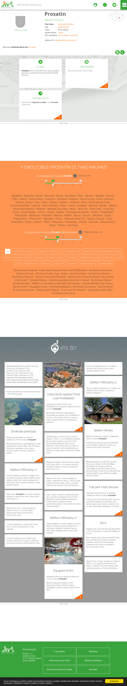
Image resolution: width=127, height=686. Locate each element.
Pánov (50, 212)
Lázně (18, 263)
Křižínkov (74, 202)
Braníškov (70, 195)
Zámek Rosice (105, 286)
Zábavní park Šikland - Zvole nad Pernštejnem (61, 290)
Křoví (84, 202)
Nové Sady (95, 208)
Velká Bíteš (17, 222)
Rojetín (68, 215)
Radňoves (34, 215)
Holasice (73, 199)
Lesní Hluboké (50, 205)
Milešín (113, 205)
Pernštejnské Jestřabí (77, 212)
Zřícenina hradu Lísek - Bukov (52, 273)
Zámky (60, 257)
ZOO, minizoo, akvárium (24, 251)
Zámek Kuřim (20, 286)
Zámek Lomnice (25, 273)
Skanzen (86, 251)
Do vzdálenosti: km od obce (54, 175)
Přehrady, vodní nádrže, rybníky (107, 251)
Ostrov (41, 212)
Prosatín (55, 13)
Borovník (49, 195)
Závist (52, 225)
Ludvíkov (82, 205)
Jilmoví (29, 202)
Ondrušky (108, 208)
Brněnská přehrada (23, 290)
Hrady (50, 257)
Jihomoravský (63, 27)
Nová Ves (83, 208)
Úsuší (109, 218)
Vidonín (38, 222)
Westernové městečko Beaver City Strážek (91, 276)
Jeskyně (119, 257)
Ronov (77, 215)
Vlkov (47, 222)
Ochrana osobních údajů (59, 669)
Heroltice (62, 199)
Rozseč (86, 215)
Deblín (23, 199)
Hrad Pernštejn (78, 273)
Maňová (93, 205)
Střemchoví (35, 218)
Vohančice (57, 222)
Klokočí (53, 202)
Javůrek (20, 202)
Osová (15, 212)
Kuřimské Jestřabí (19, 205)
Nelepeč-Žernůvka (58, 208)
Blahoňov (29, 195)
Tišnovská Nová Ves (74, 218)
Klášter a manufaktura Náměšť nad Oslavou (56, 283)
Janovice (109, 199)
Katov (44, 202)
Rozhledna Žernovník (63, 293)
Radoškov (47, 215)
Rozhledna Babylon (60, 286)
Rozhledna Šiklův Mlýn (100, 290)
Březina (89, 195)
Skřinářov (97, 215)
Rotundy (108, 257)
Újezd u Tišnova (95, 218)
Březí (80, 195)
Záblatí (83, 222)
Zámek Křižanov (38, 280)
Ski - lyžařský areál (70, 251)
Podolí (94, 212)
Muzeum (72, 263)
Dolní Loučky (36, 199)
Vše (7, 251)
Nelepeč (40, 208)
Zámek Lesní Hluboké (25, 270)
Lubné (71, 205)
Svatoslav (48, 218)
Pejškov (60, 212)
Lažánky (35, 205)
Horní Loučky (87, 199)
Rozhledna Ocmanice (84, 286)
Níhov (73, 208)
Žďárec (61, 225)
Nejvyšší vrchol (31, 263)
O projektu (59, 651)
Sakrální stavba (105, 263)
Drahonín (50, 199)
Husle (99, 199)
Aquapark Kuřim (39, 286)
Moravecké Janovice (23, 208)
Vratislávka (71, 222)
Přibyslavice (21, 215)
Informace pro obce (59, 660)
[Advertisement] (63, 143)
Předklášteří (106, 212)
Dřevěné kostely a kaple (90, 257)
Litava (63, 205)
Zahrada (93, 222)
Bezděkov (17, 195)
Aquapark (42, 251)
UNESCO (55, 251)
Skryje (108, 215)
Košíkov (63, 202)
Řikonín (58, 215)
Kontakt (93, 669)
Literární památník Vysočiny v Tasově (69, 280)
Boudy (59, 195)
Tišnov (60, 32)
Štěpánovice (19, 218)
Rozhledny (39, 257)
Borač (39, 195)
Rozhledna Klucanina (100, 270)
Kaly (37, 202)
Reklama (93, 651)
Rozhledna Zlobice (101, 280)
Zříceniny (72, 257)
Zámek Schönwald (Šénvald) (50, 276)
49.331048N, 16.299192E (68, 35)
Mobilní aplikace (93, 660)
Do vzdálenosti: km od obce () (51, 232)
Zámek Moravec (21, 283)
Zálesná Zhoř (107, 222)
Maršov (103, 205)
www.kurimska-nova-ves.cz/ (66, 40)
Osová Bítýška (28, 212)
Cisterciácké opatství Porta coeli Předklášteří (63, 270)
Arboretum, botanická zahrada (17, 257)
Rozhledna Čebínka (98, 273)
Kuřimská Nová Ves (66, 24)
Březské (100, 195)
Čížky (15, 199)
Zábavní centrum (87, 263)
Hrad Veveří (20, 280)
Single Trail (59, 263)
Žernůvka (72, 225)
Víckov (28, 222)
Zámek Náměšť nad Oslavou (97, 283)
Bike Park (46, 263)
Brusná (110, 195)
